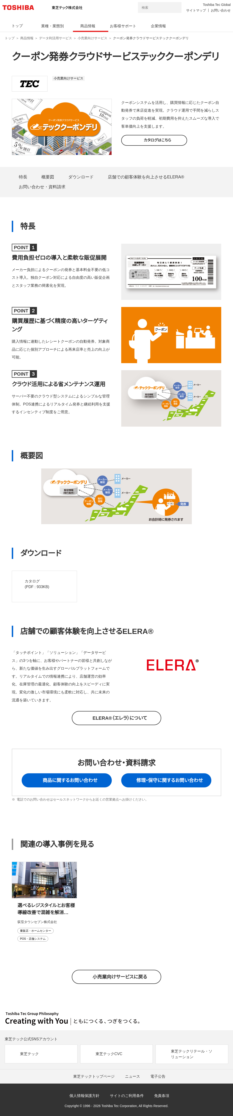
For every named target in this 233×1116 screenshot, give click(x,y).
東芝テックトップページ (94, 1076)
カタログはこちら (157, 140)
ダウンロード (81, 177)
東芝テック (29, 1054)
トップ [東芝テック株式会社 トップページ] (10, 38)
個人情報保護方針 (84, 1096)
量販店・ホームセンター (35, 930)
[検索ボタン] (174, 7)
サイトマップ (196, 10)
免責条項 (161, 1096)
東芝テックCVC (109, 1054)
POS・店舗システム (33, 938)
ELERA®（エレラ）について (119, 718)
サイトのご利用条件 (127, 1096)
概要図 (47, 177)
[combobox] (153, 7)
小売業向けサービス (92, 38)
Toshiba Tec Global (217, 4)
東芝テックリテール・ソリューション (191, 1054)
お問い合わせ (221, 10)
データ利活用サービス (55, 38)
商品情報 (26, 38)
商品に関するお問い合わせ (70, 780)
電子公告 (157, 1076)
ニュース (132, 1076)
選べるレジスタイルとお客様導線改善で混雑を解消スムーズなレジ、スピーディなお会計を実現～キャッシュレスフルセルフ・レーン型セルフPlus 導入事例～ (46, 909)
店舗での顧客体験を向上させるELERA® (146, 177)
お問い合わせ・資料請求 (42, 187)
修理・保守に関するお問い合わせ (169, 780)
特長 (23, 177)
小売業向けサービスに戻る (119, 976)
